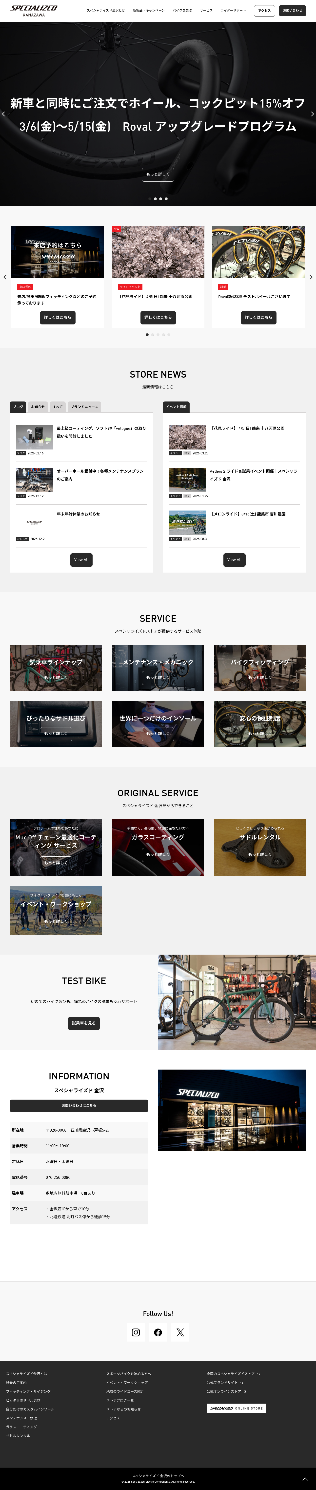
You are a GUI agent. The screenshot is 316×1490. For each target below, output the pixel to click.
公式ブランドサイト (222, 1383)
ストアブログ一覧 (120, 1400)
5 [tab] (168, 334)
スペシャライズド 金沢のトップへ (158, 1475)
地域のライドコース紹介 (125, 1392)
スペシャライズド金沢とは (26, 1374)
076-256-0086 (58, 1177)
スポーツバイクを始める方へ (128, 1374)
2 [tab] (155, 198)
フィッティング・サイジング (28, 1392)
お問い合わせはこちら (79, 1105)
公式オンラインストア (224, 1392)
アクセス (264, 11)
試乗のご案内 (16, 1383)
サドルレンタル (18, 1436)
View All (81, 560)
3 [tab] (160, 198)
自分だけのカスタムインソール (30, 1409)
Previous (5, 114)
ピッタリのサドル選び (23, 1400)
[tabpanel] (158, 114)
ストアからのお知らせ (123, 1409)
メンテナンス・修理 (21, 1418)
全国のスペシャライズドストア (231, 1374)
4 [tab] (166, 198)
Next (311, 114)
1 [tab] (149, 198)
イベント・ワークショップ (127, 1383)
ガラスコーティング (21, 1427)
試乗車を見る (84, 1023)
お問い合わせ (292, 10)
